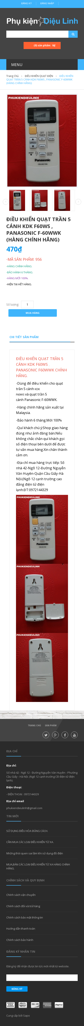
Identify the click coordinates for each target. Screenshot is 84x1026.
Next (78, 202)
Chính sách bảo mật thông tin (24, 917)
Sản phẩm (50, 725)
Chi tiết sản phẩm (24, 337)
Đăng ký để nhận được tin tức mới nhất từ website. (37, 966)
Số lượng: (12, 304)
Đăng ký (26, 3)
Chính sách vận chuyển (21, 895)
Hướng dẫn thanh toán (20, 928)
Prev (6, 202)
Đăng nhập (47, 3)
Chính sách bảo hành (19, 940)
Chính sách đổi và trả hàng (23, 906)
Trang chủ (12, 76)
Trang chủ (34, 725)
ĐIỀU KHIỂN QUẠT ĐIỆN (39, 76)
